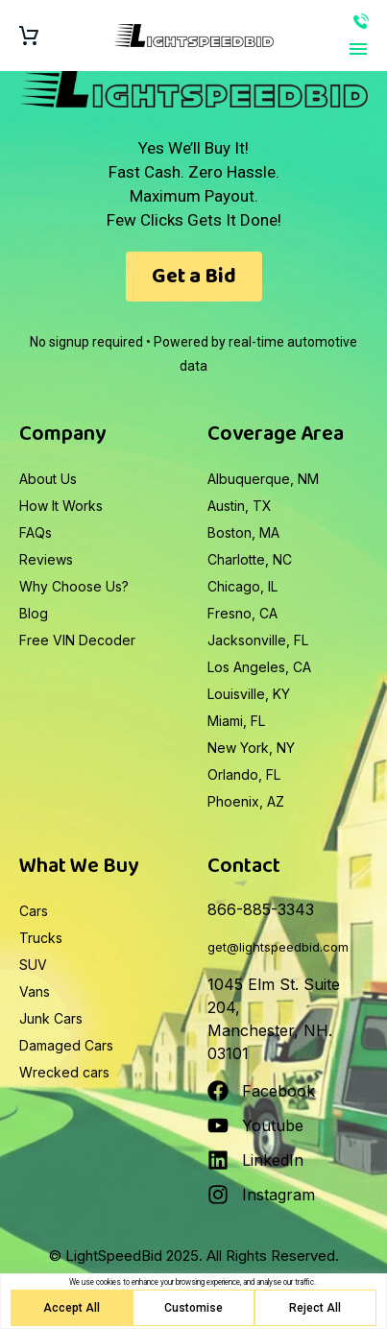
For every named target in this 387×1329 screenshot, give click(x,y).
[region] (193, 1301)
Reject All (315, 1308)
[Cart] (29, 36)
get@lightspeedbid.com (278, 946)
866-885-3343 (361, 21)
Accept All (71, 1308)
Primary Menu (358, 49)
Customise (193, 1308)
